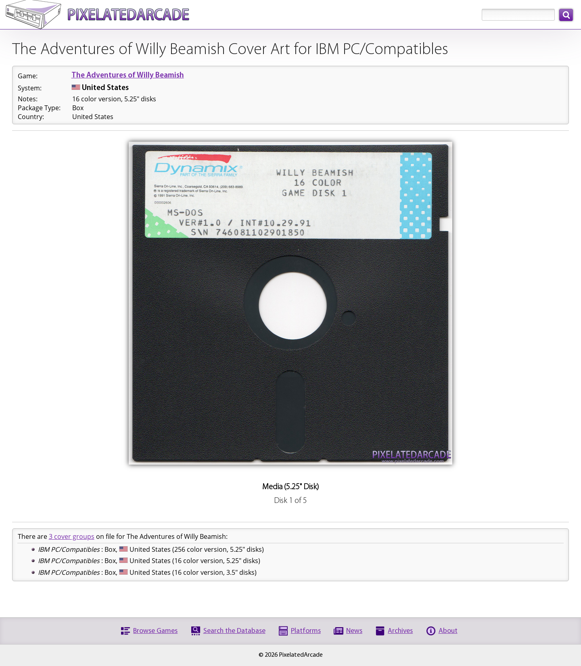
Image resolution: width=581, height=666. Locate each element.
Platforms (306, 631)
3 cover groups (71, 536)
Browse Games (155, 631)
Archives (400, 631)
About (448, 631)
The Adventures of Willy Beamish (127, 76)
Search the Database (234, 631)
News (354, 631)
